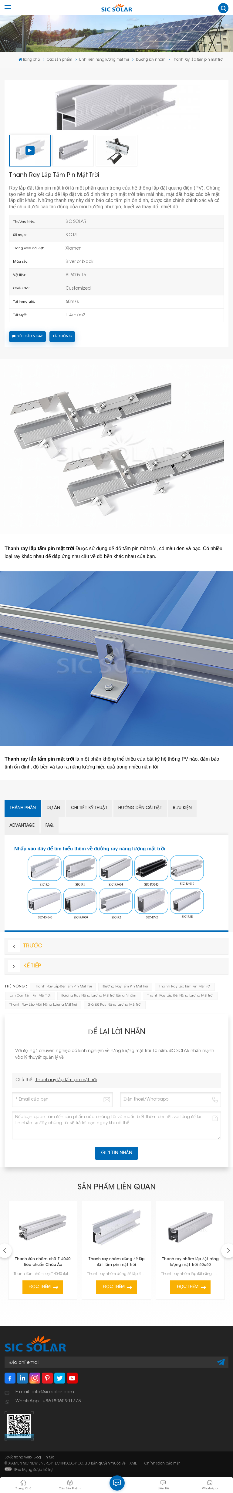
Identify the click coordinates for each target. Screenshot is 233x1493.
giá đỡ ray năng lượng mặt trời (114, 1005)
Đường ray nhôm (150, 60)
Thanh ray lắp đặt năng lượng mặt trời (180, 995)
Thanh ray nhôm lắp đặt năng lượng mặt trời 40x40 (190, 1262)
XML (133, 1463)
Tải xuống (62, 336)
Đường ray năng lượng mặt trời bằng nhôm (98, 995)
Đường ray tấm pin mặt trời (125, 986)
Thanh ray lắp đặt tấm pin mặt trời (63, 986)
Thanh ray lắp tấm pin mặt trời (185, 986)
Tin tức (48, 1457)
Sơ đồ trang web (18, 1457)
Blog (37, 1457)
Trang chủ (29, 60)
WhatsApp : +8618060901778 (48, 1401)
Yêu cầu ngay (27, 336)
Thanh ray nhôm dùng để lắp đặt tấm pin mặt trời (116, 1262)
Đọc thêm (40, 1287)
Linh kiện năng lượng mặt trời (104, 60)
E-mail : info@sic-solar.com (44, 1392)
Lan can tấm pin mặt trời (30, 995)
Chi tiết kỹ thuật (89, 808)
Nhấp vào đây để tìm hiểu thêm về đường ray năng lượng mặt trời (89, 848)
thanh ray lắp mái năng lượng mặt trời (43, 1005)
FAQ (50, 826)
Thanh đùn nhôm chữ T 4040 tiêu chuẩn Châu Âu (43, 1262)
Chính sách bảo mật (162, 1463)
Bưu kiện (182, 808)
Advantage (22, 826)
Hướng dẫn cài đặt (140, 808)
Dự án (53, 808)
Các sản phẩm (59, 60)
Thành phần (22, 808)
